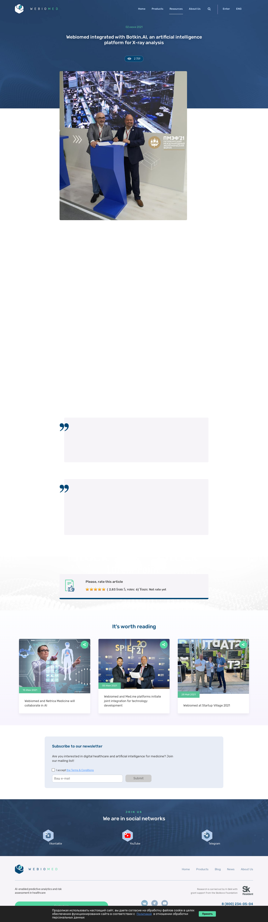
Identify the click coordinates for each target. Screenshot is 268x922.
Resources (176, 8)
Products (157, 8)
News (230, 874)
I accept (75, 771)
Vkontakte (54, 848)
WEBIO (47, 9)
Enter (226, 8)
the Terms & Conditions (80, 771)
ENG (239, 8)
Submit (138, 779)
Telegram (213, 848)
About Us (194, 8)
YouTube (134, 848)
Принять (207, 914)
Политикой (144, 914)
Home (141, 8)
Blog (217, 874)
